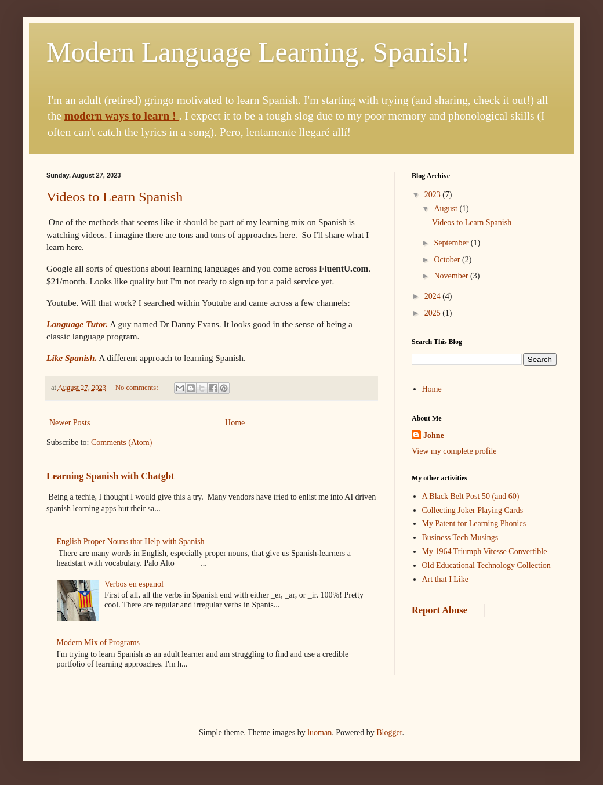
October (448, 259)
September (452, 242)
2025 (433, 313)
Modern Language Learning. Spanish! (258, 52)
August (446, 208)
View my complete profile (454, 451)
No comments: (137, 388)
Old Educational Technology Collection (486, 565)
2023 (433, 194)
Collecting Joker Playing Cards (473, 510)
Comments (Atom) (121, 442)
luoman (319, 732)
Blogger (389, 732)
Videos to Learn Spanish (114, 196)
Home (235, 422)
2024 (433, 296)
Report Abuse (439, 610)
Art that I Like (445, 579)
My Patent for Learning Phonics (474, 523)
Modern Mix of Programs (98, 642)
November (452, 276)
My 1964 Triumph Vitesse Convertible (484, 551)
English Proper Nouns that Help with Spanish (131, 541)
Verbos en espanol (134, 584)
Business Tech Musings (460, 537)
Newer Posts (69, 422)
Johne (433, 435)
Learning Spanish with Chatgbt (110, 476)
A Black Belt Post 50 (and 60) (471, 496)
